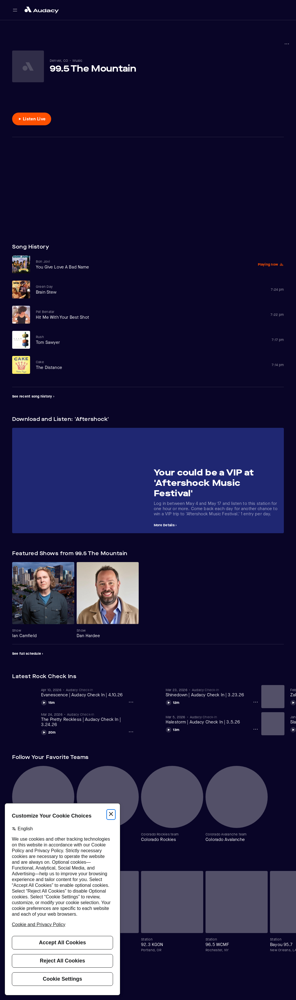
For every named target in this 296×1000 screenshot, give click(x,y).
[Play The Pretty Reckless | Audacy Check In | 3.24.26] (48, 731)
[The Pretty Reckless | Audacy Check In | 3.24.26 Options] (130, 731)
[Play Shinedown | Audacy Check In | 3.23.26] (173, 702)
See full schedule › (27, 653)
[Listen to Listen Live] (31, 119)
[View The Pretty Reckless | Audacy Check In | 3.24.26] (87, 719)
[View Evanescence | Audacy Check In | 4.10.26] (87, 692)
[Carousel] (148, 480)
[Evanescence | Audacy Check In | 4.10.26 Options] (130, 702)
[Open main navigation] (15, 10)
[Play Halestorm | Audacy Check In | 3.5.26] (173, 729)
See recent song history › (33, 396)
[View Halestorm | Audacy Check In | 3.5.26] (212, 720)
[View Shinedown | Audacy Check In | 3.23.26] (212, 692)
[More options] (286, 43)
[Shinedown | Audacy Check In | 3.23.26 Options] (255, 702)
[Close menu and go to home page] (42, 10)
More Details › (165, 525)
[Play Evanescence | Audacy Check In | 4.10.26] (48, 702)
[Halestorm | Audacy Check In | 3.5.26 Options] (255, 729)
